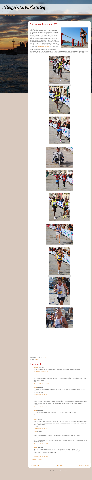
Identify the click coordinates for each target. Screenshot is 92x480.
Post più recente (34, 465)
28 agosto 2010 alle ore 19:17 (41, 416)
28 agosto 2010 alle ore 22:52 (41, 428)
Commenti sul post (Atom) (61, 470)
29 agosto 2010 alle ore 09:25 (41, 444)
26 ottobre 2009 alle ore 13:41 (41, 371)
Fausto (35, 374)
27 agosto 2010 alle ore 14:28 (41, 394)
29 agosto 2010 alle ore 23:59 (41, 456)
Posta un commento (37, 459)
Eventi (36, 359)
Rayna (35, 387)
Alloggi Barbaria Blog (23, 7)
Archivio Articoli (11, 15)
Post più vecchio (84, 465)
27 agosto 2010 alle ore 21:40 (41, 407)
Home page (59, 465)
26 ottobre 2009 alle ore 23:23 (41, 384)
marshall (36, 367)
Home (4, 15)
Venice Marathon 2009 (43, 46)
